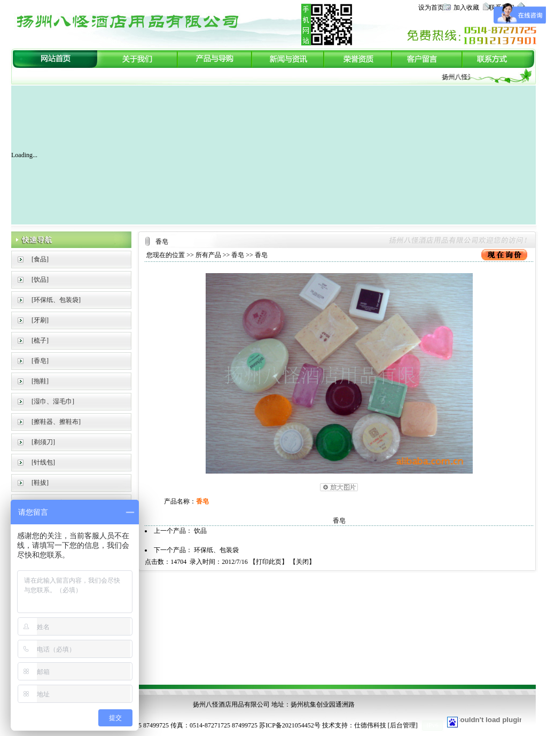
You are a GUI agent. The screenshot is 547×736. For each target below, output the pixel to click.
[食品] (40, 259)
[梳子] (40, 340)
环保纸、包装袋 (216, 550)
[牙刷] (40, 320)
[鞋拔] (40, 482)
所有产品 (208, 255)
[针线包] (43, 462)
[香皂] (40, 361)
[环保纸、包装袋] (56, 300)
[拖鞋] (40, 381)
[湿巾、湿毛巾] (53, 401)
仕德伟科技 (370, 725)
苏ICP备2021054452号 (290, 725)
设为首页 (431, 7)
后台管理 (403, 725)
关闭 (302, 561)
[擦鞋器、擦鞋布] (56, 421)
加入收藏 (466, 7)
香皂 (237, 255)
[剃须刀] (43, 442)
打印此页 (269, 561)
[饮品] (40, 279)
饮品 (200, 530)
